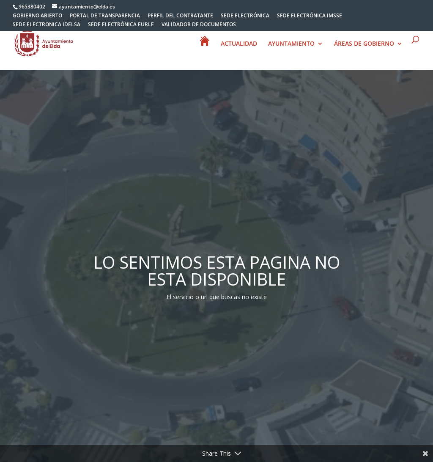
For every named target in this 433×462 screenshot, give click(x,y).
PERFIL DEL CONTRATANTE (180, 16)
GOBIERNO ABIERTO (37, 16)
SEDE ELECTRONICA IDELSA (46, 25)
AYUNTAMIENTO (291, 44)
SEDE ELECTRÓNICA (245, 16)
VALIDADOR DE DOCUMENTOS (199, 25)
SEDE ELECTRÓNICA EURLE (121, 25)
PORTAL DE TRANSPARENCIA (105, 16)
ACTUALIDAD (239, 44)
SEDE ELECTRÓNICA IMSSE (309, 16)
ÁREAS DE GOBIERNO (364, 44)
